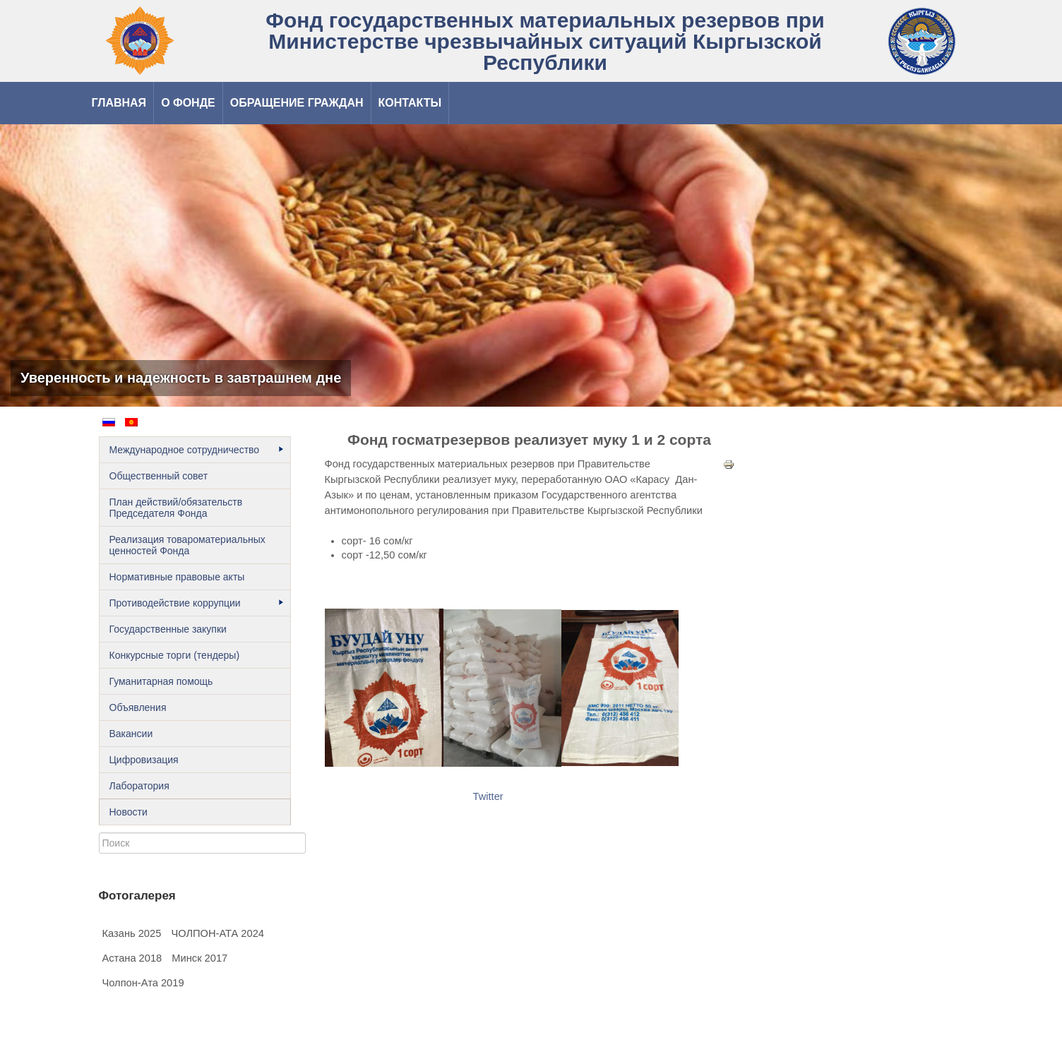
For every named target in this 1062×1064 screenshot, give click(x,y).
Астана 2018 (132, 958)
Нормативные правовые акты (177, 576)
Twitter (488, 796)
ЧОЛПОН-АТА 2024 (217, 933)
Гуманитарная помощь (161, 681)
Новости (128, 812)
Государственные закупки (168, 629)
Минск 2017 (199, 958)
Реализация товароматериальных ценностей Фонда (187, 545)
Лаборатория (139, 785)
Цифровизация (144, 759)
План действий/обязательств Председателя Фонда (176, 507)
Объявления (138, 707)
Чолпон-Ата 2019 (143, 982)
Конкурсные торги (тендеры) (174, 655)
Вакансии (131, 733)
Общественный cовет (158, 476)
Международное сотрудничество (196, 449)
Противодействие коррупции (196, 603)
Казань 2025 (132, 933)
